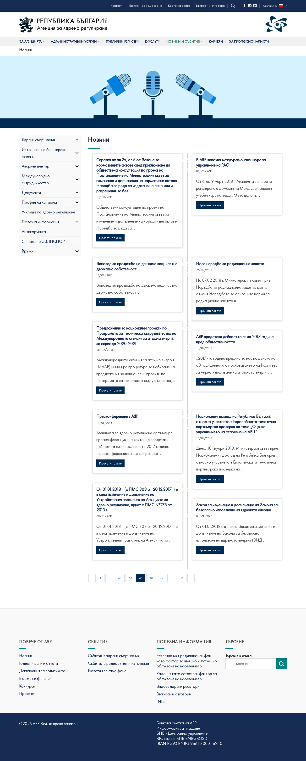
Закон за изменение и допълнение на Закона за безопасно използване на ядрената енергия (237, 507)
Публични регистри (122, 41)
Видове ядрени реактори (178, 686)
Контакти (117, 5)
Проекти (26, 693)
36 (130, 578)
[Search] (233, 6)
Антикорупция (34, 231)
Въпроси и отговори (210, 5)
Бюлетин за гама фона (145, 5)
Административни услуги (75, 41)
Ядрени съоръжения (50, 139)
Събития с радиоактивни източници (118, 663)
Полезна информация (50, 221)
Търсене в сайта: (238, 656)
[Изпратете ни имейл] (249, 6)
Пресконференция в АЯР (117, 416)
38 (151, 578)
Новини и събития (184, 41)
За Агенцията (32, 41)
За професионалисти (249, 41)
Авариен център (50, 166)
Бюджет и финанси (35, 678)
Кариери (216, 41)
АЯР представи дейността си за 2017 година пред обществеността (234, 339)
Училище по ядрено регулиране (48, 212)
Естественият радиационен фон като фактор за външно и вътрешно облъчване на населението (187, 661)
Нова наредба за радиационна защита (230, 263)
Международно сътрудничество (50, 179)
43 (181, 578)
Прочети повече (110, 237)
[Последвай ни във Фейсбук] (244, 6)
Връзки (50, 251)
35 (119, 578)
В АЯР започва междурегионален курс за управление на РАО (231, 162)
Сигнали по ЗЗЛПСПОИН (45, 241)
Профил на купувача (50, 202)
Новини (25, 655)
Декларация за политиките (42, 670)
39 (161, 578)
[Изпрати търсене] (281, 663)
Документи (50, 192)
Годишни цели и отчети (38, 663)
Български (275, 6)
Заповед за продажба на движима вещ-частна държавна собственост (136, 266)
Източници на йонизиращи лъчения (50, 153)
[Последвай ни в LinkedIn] (255, 6)
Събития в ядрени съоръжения (113, 655)
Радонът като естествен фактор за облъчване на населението (187, 676)
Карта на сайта (179, 5)
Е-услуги (152, 41)
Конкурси (27, 686)
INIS (161, 701)
